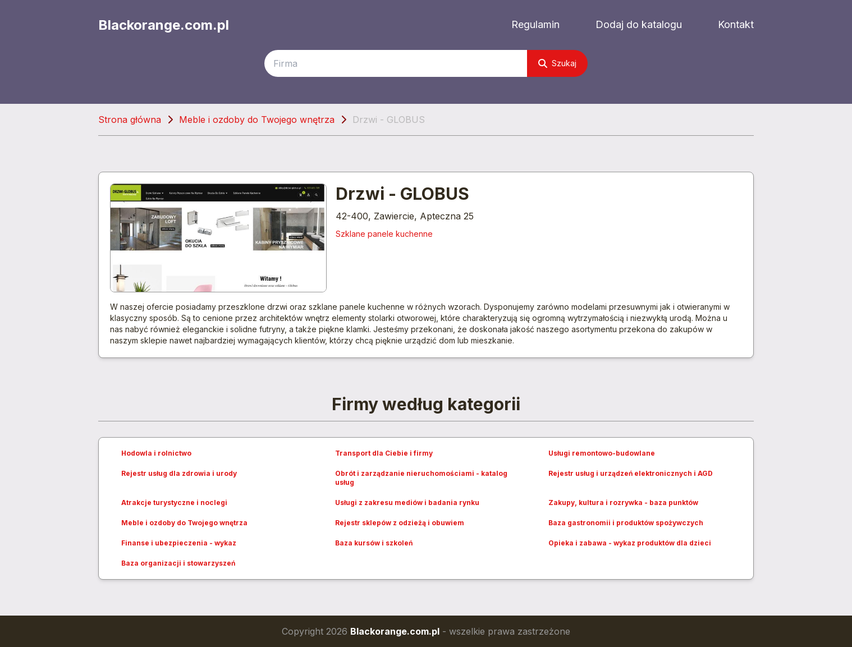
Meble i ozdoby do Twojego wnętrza (257, 119)
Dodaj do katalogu (639, 24)
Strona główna (129, 119)
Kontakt (736, 24)
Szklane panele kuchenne (384, 233)
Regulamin (535, 24)
